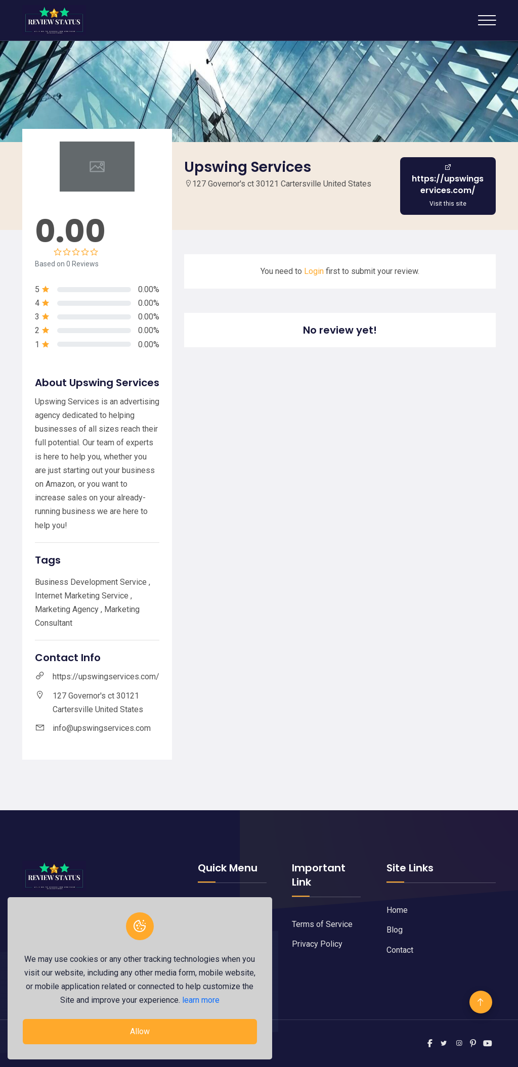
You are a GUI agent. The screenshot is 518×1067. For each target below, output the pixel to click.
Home (397, 910)
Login (314, 271)
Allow (139, 1031)
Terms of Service (322, 924)
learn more (200, 1000)
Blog (394, 930)
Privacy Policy (317, 944)
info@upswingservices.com (102, 728)
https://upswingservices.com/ (106, 676)
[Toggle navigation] (487, 20)
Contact (399, 950)
